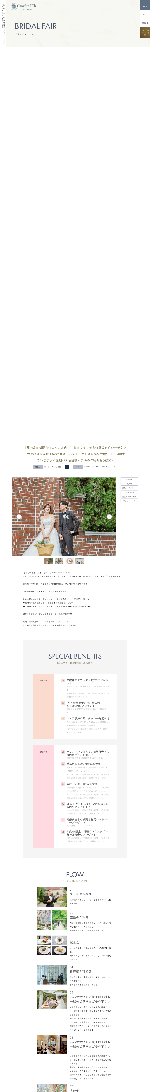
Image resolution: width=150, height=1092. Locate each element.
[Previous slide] (19, 516)
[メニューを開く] (145, 5)
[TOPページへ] (23, 6)
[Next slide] (109, 516)
